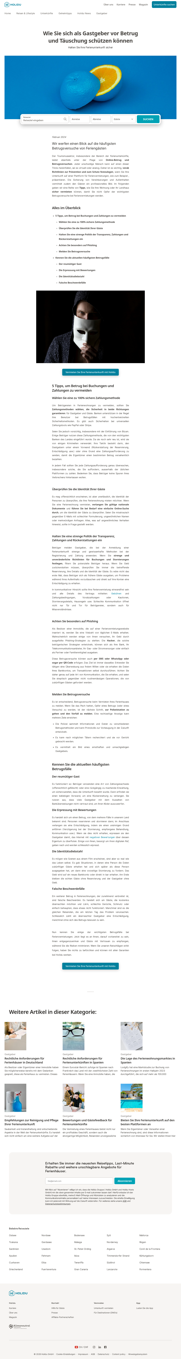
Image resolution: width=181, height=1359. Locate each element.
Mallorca (143, 1235)
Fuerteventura (49, 1269)
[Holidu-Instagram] (94, 1347)
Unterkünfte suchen (164, 4)
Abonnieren (125, 1181)
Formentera (145, 1269)
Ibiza (76, 1255)
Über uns (108, 4)
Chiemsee (144, 1262)
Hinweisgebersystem (137, 1354)
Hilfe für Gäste (57, 1308)
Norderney (112, 1242)
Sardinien (14, 1248)
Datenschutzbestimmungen (57, 1204)
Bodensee (79, 1235)
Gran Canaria (81, 1269)
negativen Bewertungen (102, 837)
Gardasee (47, 1242)
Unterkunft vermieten (103, 1308)
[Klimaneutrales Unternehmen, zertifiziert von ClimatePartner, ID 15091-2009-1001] (19, 1326)
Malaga (78, 1242)
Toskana (13, 1242)
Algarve (111, 1248)
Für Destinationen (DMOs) (105, 1312)
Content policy (118, 1354)
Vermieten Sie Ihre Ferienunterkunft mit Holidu (91, 372)
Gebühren (116, 593)
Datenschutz (103, 1354)
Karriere (121, 4)
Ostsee (12, 1235)
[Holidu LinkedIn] (99, 1347)
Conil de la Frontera (149, 1248)
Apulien (13, 1255)
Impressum (83, 1354)
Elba (44, 1262)
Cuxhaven (14, 1262)
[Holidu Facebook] (105, 1347)
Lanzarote (112, 1269)
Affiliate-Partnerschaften (62, 1317)
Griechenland (16, 1269)
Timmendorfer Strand (118, 1255)
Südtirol (111, 1262)
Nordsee (46, 1235)
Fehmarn (46, 1255)
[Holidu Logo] (19, 4)
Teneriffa (78, 1262)
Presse (132, 4)
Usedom (46, 1248)
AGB (125, 1201)
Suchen (148, 119)
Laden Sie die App (144, 1308)
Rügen (142, 1242)
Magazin (143, 4)
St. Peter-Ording (82, 1248)
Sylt (109, 1235)
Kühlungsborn (146, 1255)
